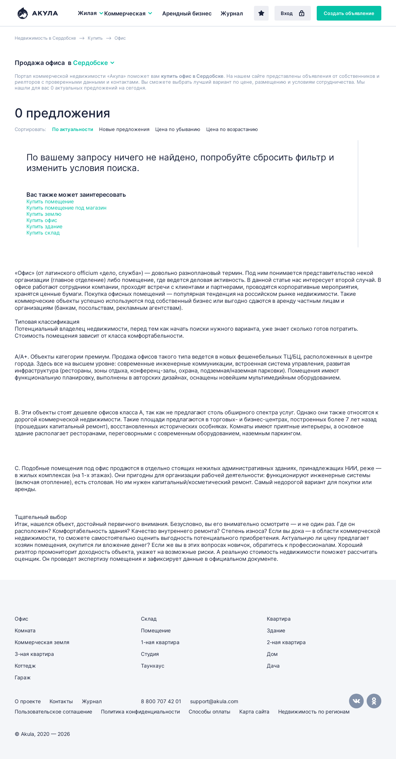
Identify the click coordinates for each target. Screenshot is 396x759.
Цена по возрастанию (232, 129)
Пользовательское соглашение (53, 711)
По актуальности (72, 129)
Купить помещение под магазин (66, 207)
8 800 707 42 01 (161, 701)
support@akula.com (214, 701)
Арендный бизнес (187, 13)
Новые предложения (124, 129)
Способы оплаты (209, 711)
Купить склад (43, 232)
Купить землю (43, 214)
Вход (293, 13)
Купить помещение (50, 201)
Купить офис (41, 220)
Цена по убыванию (177, 129)
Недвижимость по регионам (314, 711)
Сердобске (94, 62)
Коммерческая (128, 13)
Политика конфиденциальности (140, 711)
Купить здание (44, 226)
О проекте (28, 701)
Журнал (232, 13)
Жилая (91, 13)
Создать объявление (349, 13)
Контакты (61, 701)
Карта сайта (254, 711)
